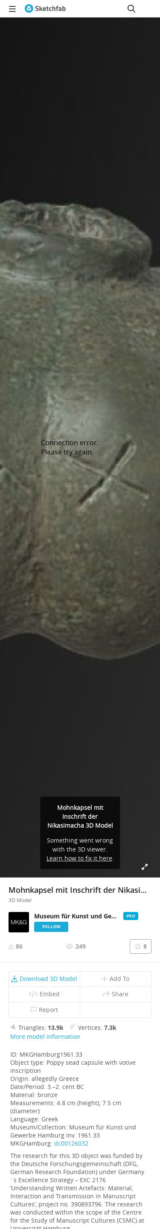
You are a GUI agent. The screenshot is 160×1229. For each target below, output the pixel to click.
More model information (45, 1036)
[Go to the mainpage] (45, 8)
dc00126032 (71, 1143)
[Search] (131, 8)
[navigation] (12, 8)
